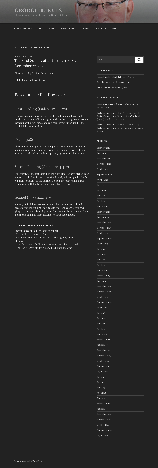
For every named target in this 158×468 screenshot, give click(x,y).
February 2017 (103, 403)
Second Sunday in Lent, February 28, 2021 (115, 77)
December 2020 (104, 158)
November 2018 (104, 291)
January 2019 (103, 281)
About (51, 28)
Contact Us (101, 28)
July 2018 (101, 313)
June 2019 (101, 254)
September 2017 (104, 366)
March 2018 (102, 334)
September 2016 (104, 430)
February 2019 (103, 275)
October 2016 (103, 424)
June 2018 (101, 318)
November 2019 (104, 227)
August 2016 (102, 435)
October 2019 (103, 233)
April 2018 (101, 329)
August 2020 (102, 179)
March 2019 (102, 270)
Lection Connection (23, 28)
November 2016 (104, 419)
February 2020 (103, 211)
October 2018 (103, 297)
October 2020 (103, 169)
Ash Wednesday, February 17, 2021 (112, 87)
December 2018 (104, 286)
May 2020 (101, 195)
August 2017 (102, 371)
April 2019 (101, 265)
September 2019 (104, 238)
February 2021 (103, 147)
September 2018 (104, 302)
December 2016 (104, 414)
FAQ (114, 28)
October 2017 (103, 361)
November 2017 (104, 355)
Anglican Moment (68, 28)
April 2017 (101, 392)
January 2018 (103, 344)
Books (87, 28)
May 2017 (101, 387)
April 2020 (101, 201)
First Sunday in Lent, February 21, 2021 (114, 82)
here (43, 79)
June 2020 (101, 190)
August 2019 (102, 243)
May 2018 (101, 323)
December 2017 (104, 350)
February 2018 (103, 339)
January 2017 (102, 408)
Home (40, 28)
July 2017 (101, 377)
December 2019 (104, 222)
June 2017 (101, 382)
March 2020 (102, 206)
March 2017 (102, 398)
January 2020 (103, 217)
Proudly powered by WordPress (28, 461)
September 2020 (104, 174)
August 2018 (102, 307)
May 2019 (101, 259)
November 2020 (104, 163)
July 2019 (101, 249)
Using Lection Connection (39, 73)
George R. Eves (38, 10)
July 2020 (101, 185)
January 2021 (102, 153)
